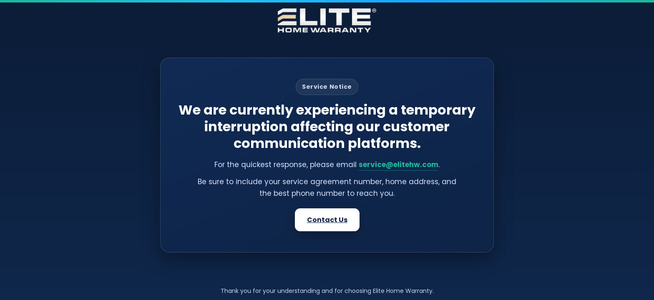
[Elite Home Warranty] (327, 20)
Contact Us (327, 220)
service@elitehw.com (398, 165)
